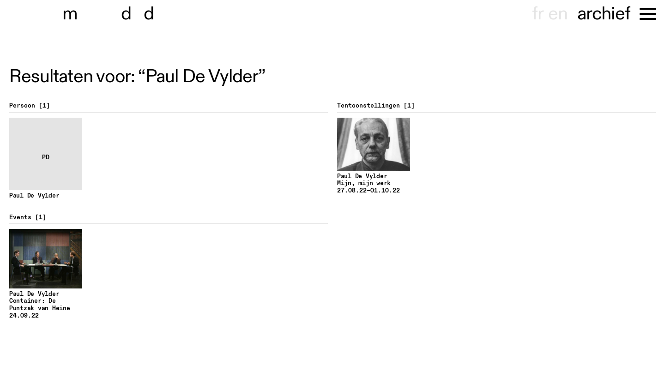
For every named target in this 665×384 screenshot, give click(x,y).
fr (538, 14)
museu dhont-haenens (114, 14)
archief (603, 14)
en (558, 14)
